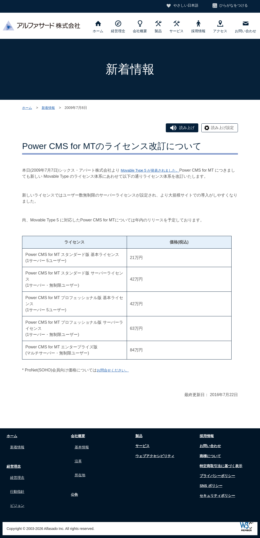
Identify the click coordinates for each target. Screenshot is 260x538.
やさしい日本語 (184, 6)
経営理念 (118, 26)
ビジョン (18, 499)
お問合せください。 (115, 371)
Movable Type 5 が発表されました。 (154, 171)
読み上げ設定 (221, 128)
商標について (210, 456)
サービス (176, 26)
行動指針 (18, 487)
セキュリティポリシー (218, 496)
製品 (158, 26)
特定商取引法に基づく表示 (222, 466)
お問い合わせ (245, 26)
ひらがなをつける (233, 6)
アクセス (220, 26)
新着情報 (49, 108)
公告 (74, 489)
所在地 (81, 470)
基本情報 (83, 447)
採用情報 (198, 26)
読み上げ (183, 128)
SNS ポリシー (211, 486)
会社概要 (140, 26)
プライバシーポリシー (218, 476)
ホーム (98, 26)
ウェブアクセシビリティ (156, 456)
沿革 (79, 459)
